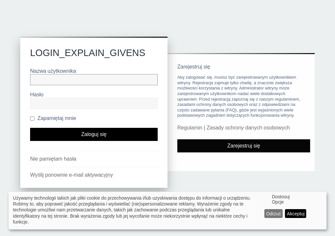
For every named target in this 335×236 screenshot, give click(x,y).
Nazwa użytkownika (53, 71)
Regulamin (189, 127)
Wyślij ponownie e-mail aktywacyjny (71, 175)
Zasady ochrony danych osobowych (248, 127)
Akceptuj (296, 213)
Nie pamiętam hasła (53, 159)
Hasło (37, 94)
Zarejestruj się (243, 145)
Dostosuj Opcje (281, 199)
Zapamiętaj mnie (53, 118)
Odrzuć (273, 213)
